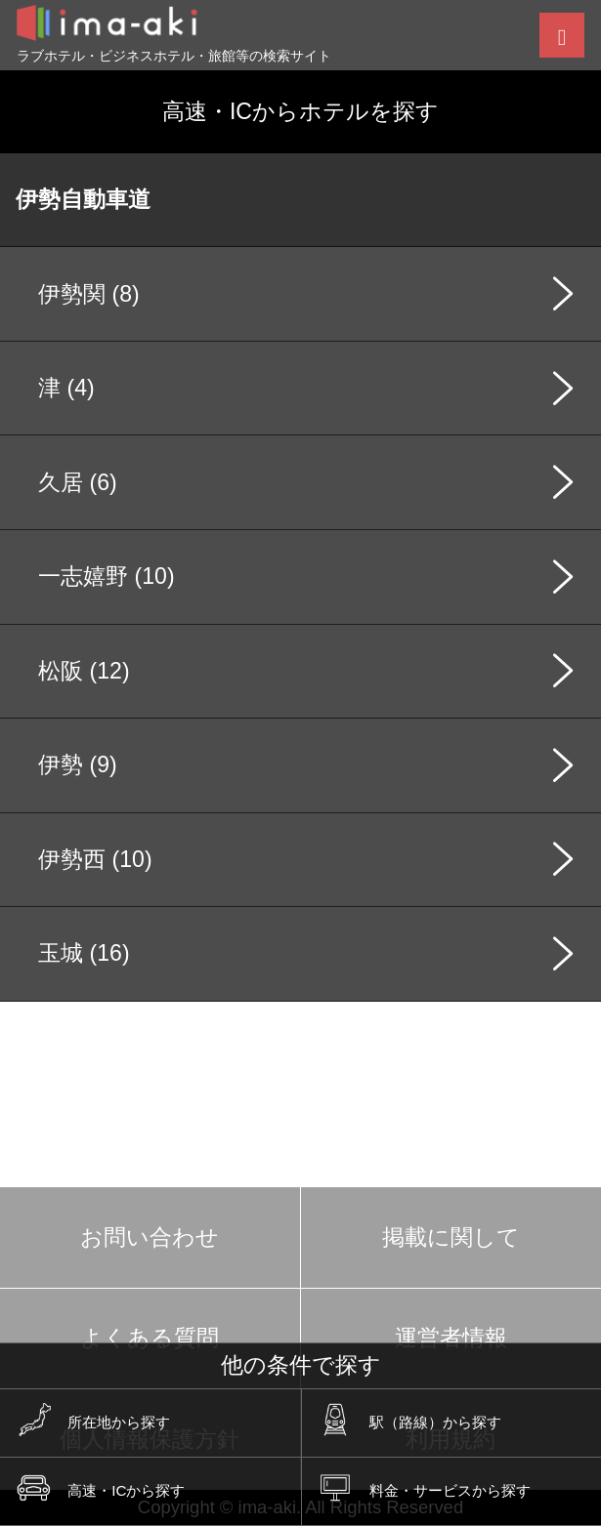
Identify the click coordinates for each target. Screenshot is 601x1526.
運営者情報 (451, 1337)
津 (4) (66, 387)
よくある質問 (149, 1337)
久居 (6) (77, 482)
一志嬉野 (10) (106, 576)
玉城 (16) (83, 953)
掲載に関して (451, 1237)
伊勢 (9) (77, 764)
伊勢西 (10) (94, 859)
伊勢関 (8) (89, 294)
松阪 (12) (83, 670)
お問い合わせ (149, 1237)
